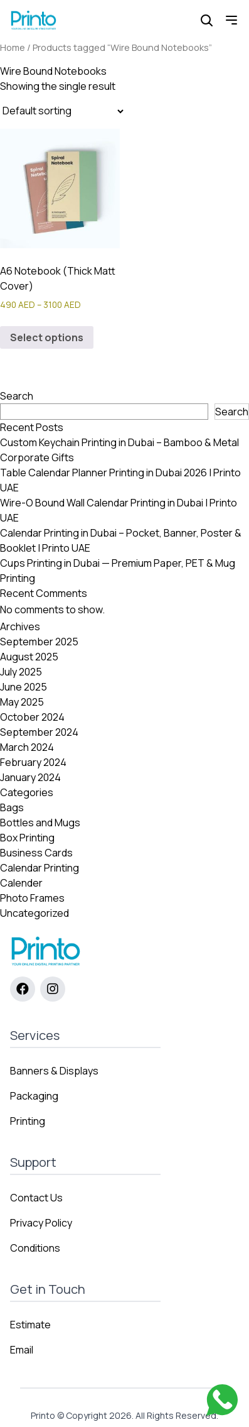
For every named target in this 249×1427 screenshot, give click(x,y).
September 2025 (39, 641)
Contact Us (36, 1198)
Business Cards (36, 853)
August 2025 (29, 657)
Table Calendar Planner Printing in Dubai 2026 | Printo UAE (120, 480)
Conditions (35, 1248)
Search (16, 396)
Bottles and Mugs (40, 822)
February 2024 (33, 762)
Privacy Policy (41, 1223)
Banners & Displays (54, 1071)
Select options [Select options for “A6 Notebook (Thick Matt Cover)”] (46, 337)
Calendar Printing (39, 868)
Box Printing (27, 838)
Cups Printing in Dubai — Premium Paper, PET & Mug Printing (117, 570)
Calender (21, 883)
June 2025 (23, 687)
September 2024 (39, 732)
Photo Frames (32, 898)
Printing (27, 1121)
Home (12, 47)
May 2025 (22, 702)
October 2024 (32, 717)
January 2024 (30, 777)
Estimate (30, 1324)
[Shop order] (62, 111)
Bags (12, 807)
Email (21, 1350)
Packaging (34, 1096)
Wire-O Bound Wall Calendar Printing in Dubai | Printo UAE (118, 510)
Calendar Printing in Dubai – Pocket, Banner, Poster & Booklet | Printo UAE (120, 540)
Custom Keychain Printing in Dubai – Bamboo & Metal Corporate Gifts (119, 449)
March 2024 (27, 747)
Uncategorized (34, 913)
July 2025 (21, 672)
